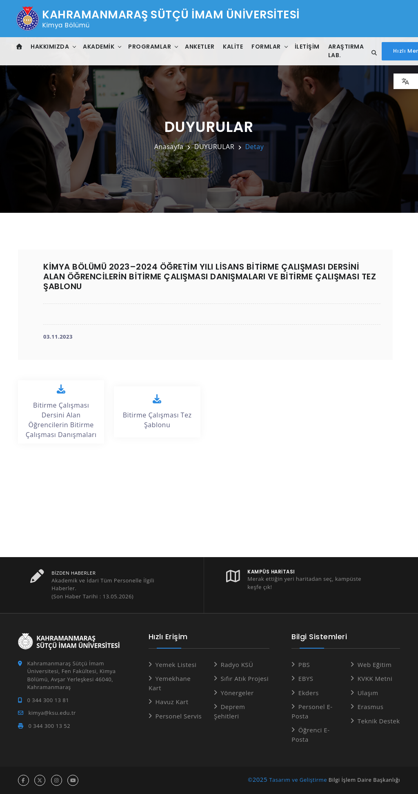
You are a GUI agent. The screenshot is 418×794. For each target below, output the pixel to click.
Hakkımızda (50, 46)
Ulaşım (368, 693)
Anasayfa (169, 146)
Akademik (99, 46)
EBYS (306, 678)
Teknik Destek (379, 721)
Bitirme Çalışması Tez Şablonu (157, 411)
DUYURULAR (214, 146)
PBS (304, 664)
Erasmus (371, 707)
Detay (254, 146)
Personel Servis (178, 716)
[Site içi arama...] (373, 53)
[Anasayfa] (19, 46)
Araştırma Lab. (347, 50)
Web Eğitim (375, 664)
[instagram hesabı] (56, 780)
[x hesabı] (40, 780)
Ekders (308, 693)
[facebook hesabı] (23, 780)
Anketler (200, 46)
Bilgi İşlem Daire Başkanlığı (364, 779)
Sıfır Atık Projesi (244, 678)
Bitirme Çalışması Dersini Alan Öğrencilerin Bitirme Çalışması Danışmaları (61, 411)
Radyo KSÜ (236, 664)
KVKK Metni (375, 678)
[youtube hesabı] (73, 780)
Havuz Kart (171, 702)
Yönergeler (236, 693)
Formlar (267, 46)
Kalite (234, 46)
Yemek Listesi (175, 664)
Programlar (150, 46)
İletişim (307, 46)
